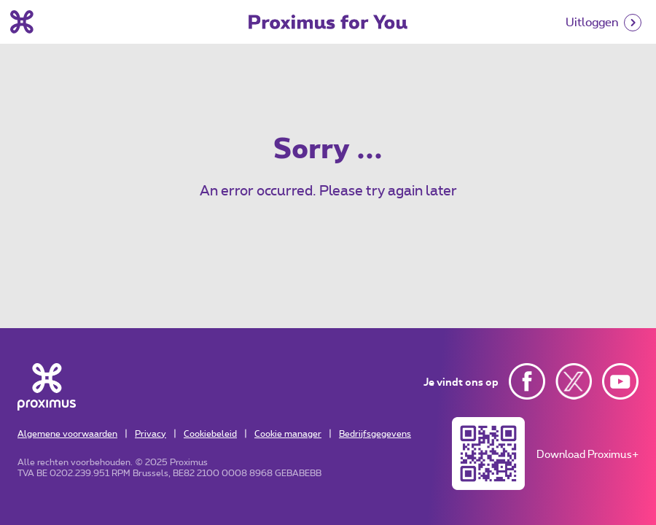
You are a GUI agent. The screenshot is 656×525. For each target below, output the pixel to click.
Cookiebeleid (210, 433)
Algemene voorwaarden (67, 433)
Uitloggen (592, 21)
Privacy (150, 433)
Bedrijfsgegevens (375, 433)
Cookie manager (287, 433)
